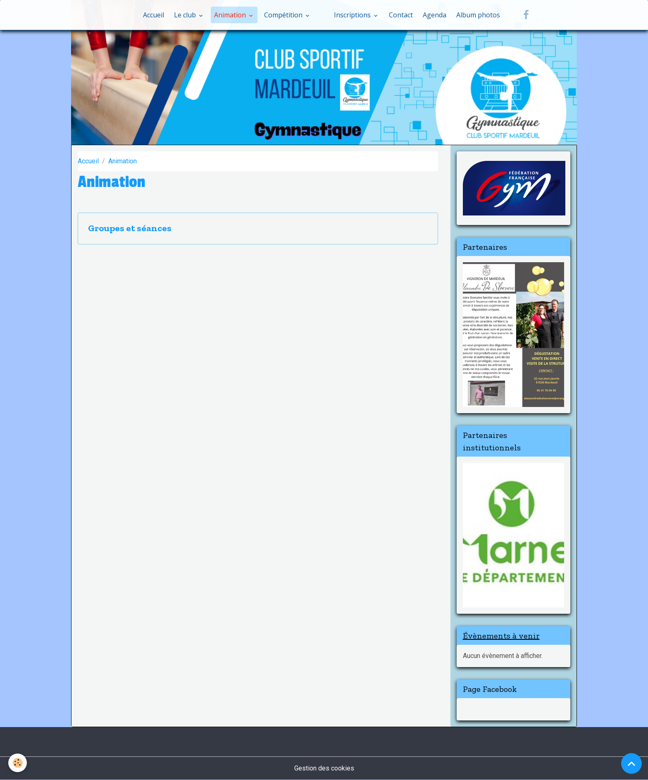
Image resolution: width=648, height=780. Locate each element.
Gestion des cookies (324, 768)
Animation (231, 14)
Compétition (284, 14)
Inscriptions (353, 14)
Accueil (153, 14)
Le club (186, 14)
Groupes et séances (130, 228)
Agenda (434, 14)
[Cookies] (17, 763)
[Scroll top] (631, 763)
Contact (401, 14)
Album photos (478, 14)
